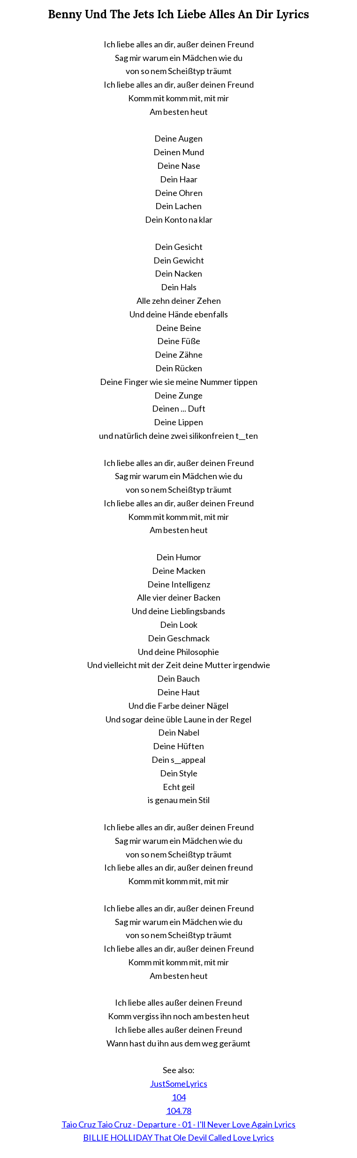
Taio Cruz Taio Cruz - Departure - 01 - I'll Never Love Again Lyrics (178, 1124)
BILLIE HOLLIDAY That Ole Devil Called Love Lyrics (178, 1137)
